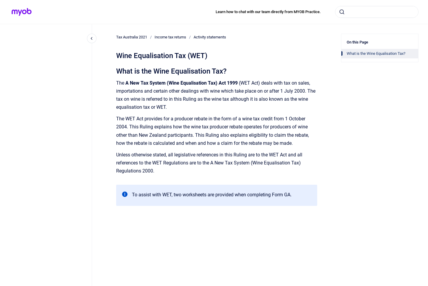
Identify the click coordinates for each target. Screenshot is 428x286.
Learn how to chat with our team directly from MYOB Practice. (268, 12)
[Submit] (342, 12)
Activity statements (210, 37)
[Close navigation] (92, 38)
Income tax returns (170, 37)
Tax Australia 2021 (131, 37)
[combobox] (376, 12)
